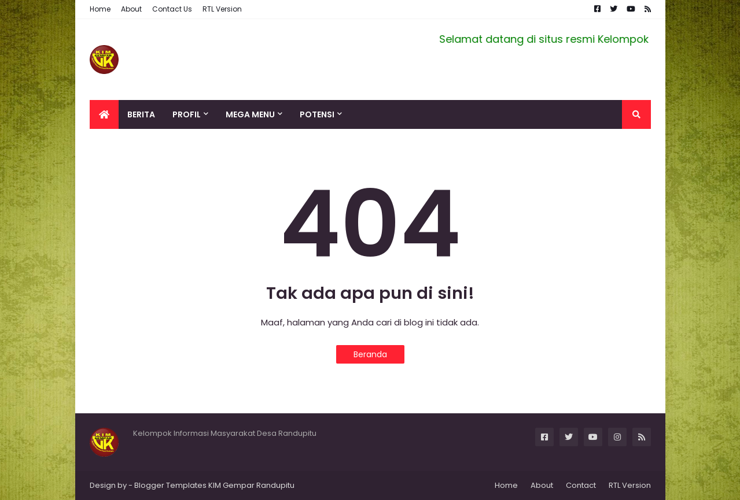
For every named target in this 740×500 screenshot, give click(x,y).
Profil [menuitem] (186, 114)
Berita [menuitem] (141, 114)
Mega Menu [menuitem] (250, 114)
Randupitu (274, 485)
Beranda (370, 354)
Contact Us (172, 9)
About (131, 9)
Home (100, 9)
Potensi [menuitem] (317, 114)
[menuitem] (104, 114)
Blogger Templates (170, 485)
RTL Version (222, 9)
